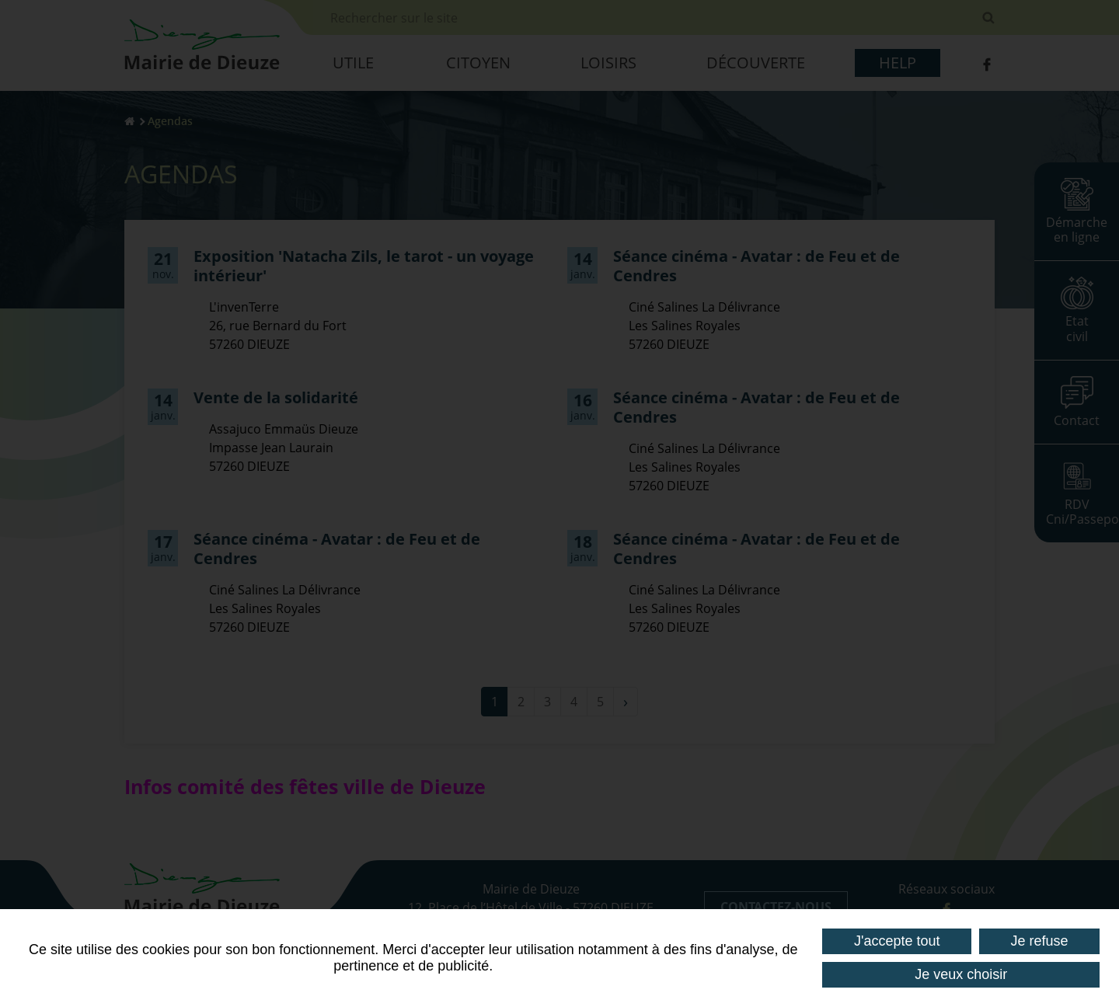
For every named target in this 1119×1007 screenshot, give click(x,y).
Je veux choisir (961, 974)
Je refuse (1039, 941)
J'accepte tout (897, 941)
